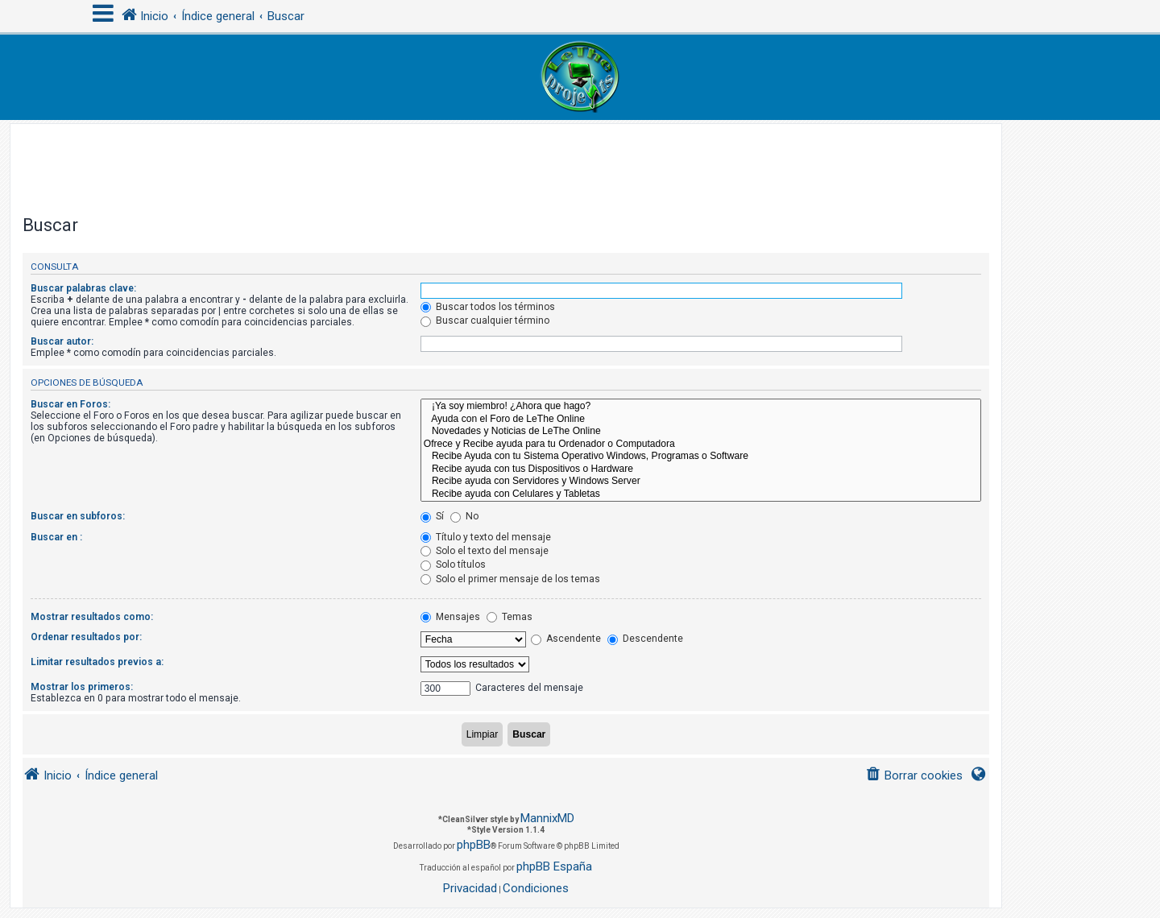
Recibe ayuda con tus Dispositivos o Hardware (701, 469)
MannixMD (547, 818)
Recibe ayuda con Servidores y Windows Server (701, 481)
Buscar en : (56, 537)
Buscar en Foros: (70, 404)
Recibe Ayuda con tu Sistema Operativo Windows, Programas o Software (701, 456)
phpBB (474, 844)
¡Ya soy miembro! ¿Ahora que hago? (701, 406)
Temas (509, 616)
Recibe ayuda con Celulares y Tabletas (701, 494)
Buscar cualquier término (484, 320)
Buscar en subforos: (78, 516)
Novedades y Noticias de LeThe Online (701, 431)
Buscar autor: (62, 341)
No (464, 516)
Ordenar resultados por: (86, 637)
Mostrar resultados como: (92, 616)
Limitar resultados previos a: (97, 662)
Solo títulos (453, 564)
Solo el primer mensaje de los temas (510, 579)
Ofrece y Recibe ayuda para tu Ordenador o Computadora (701, 444)
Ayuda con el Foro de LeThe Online (701, 419)
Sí (432, 516)
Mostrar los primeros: (82, 687)
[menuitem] (913, 776)
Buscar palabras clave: (83, 288)
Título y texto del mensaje (485, 537)
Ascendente (566, 638)
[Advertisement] (506, 160)
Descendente (645, 638)
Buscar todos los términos (487, 306)
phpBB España (554, 866)
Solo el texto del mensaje (484, 550)
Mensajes (450, 616)
